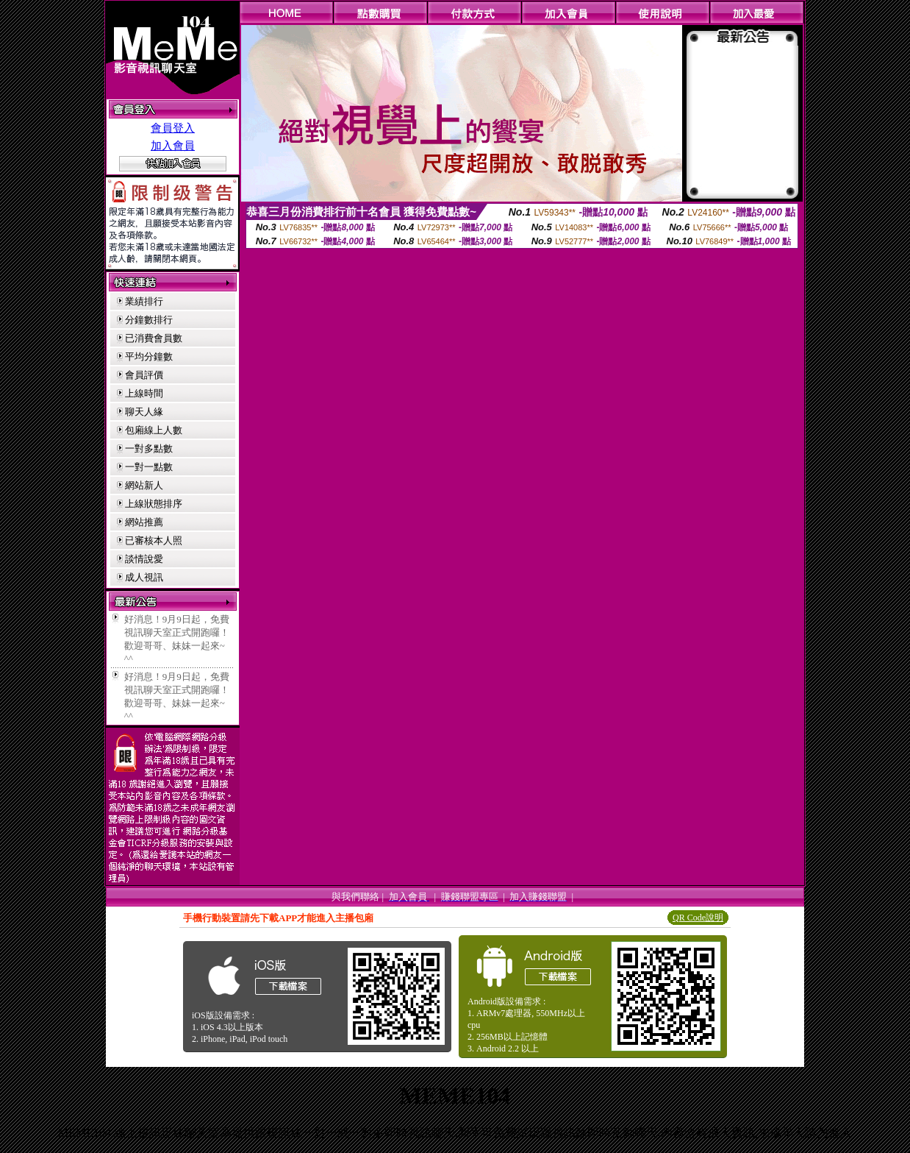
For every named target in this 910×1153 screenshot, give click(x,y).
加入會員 (173, 146)
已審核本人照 (153, 540)
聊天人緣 (144, 411)
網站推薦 (144, 522)
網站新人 (144, 485)
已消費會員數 (153, 338)
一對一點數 (149, 466)
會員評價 (144, 374)
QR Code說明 (698, 917)
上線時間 (144, 393)
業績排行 (144, 301)
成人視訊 (144, 577)
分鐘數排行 (149, 319)
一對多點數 (149, 448)
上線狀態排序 (153, 503)
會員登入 (173, 128)
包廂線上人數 (153, 430)
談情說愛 (144, 558)
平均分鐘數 (149, 356)
